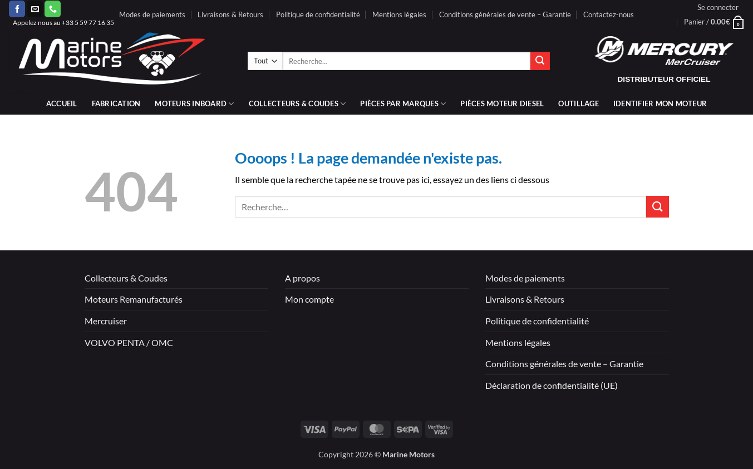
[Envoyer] (539, 61)
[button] (718, 7)
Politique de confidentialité (318, 14)
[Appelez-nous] (53, 9)
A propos (302, 278)
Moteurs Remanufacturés (134, 299)
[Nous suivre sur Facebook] (17, 9)
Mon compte (309, 299)
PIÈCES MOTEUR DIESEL (502, 103)
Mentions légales (399, 14)
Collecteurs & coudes (297, 103)
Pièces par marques (403, 103)
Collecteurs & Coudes (126, 278)
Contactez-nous (608, 14)
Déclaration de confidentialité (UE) (551, 385)
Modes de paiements (152, 14)
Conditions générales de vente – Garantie (505, 14)
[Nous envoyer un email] (35, 9)
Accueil (61, 103)
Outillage (578, 103)
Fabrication (116, 103)
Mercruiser (106, 320)
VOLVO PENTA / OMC (129, 342)
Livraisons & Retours (230, 14)
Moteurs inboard (194, 103)
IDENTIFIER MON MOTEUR (660, 103)
